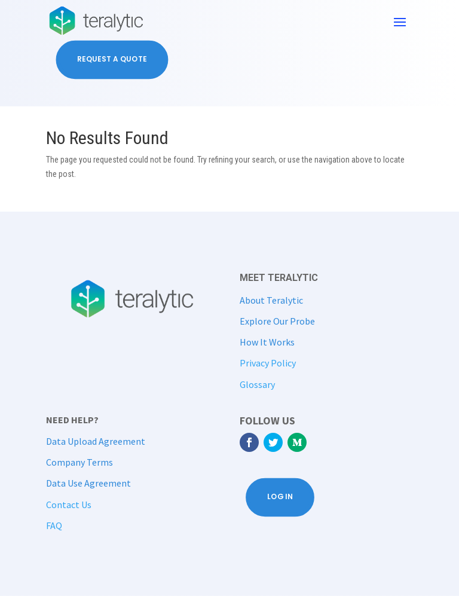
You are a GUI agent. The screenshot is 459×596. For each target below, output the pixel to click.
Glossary (257, 384)
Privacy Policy (268, 363)
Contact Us (68, 505)
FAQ (54, 525)
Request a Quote (111, 59)
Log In (280, 497)
